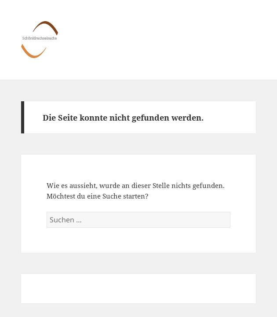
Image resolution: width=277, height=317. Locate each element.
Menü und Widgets (247, 48)
